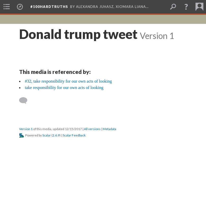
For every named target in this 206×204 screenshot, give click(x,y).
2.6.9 (56, 135)
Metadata (109, 129)
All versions (92, 129)
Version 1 (26, 129)
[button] (186, 6)
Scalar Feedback (74, 135)
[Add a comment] (25, 100)
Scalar (46, 135)
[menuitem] (6, 6)
